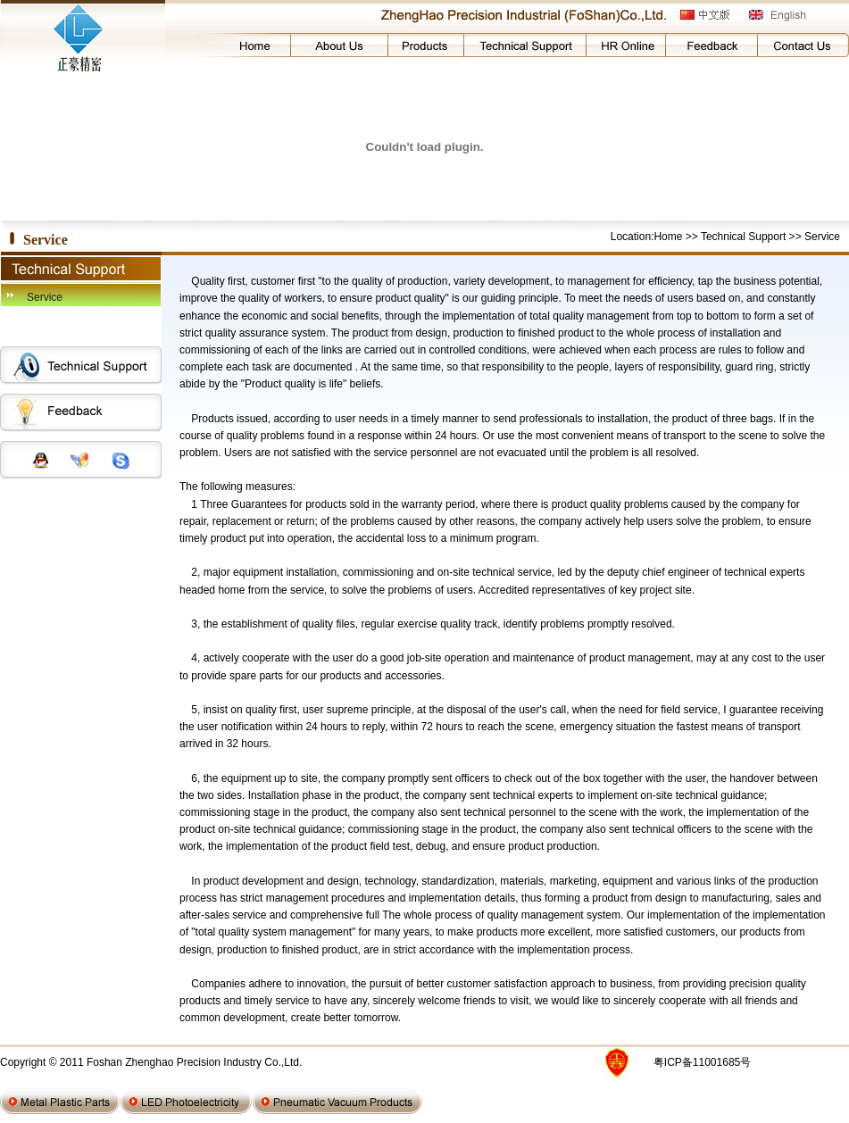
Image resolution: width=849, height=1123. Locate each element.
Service (44, 297)
